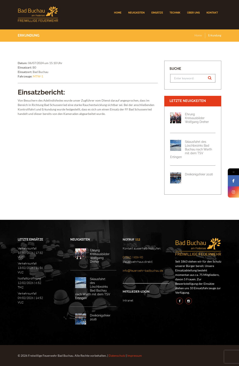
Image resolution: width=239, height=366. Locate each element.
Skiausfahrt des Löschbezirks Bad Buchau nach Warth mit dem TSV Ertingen (191, 149)
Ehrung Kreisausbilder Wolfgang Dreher (197, 118)
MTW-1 (38, 76)
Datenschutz (117, 355)
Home (198, 35)
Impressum (134, 355)
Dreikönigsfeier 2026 (199, 174)
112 (137, 239)
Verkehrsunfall (27, 248)
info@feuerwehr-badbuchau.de (143, 270)
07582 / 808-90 (133, 257)
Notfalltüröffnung (29, 278)
